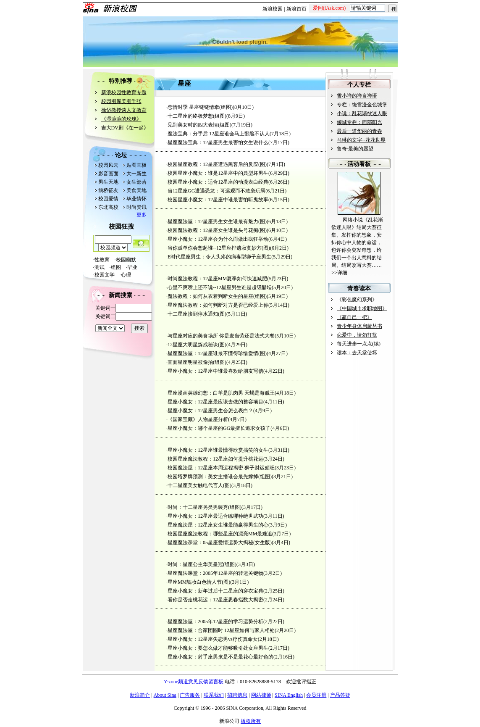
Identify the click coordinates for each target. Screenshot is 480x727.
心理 (126, 275)
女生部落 (136, 182)
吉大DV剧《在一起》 (125, 128)
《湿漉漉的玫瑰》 (121, 119)
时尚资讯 (136, 207)
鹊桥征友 (108, 190)
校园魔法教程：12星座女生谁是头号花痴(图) (217, 230)
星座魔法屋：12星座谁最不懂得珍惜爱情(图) (217, 353)
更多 (141, 215)
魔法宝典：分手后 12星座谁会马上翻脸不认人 (219, 134)
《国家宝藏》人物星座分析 (198, 419)
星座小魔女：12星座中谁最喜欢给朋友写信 (215, 371)
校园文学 (107, 275)
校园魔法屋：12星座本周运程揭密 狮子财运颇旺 (221, 468)
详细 (342, 273)
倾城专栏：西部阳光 (359, 122)
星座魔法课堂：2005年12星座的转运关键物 (215, 573)
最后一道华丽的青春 (359, 131)
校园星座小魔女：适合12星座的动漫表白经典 (218, 182)
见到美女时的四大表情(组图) (199, 125)
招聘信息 (237, 695)
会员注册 (316, 695)
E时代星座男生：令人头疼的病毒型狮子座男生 (219, 257)
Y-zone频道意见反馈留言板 (193, 682)
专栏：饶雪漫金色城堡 (362, 105)
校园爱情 (108, 199)
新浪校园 (272, 9)
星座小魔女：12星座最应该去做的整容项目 (215, 402)
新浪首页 (296, 9)
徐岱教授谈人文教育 (124, 110)
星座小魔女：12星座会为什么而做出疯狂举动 (218, 239)
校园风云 (108, 165)
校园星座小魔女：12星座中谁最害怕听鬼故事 (218, 200)
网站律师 (261, 695)
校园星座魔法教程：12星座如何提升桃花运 (215, 459)
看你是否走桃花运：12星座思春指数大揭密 (215, 600)
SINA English (289, 695)
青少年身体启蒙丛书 (359, 326)
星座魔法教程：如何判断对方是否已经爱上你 (218, 305)
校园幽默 (126, 260)
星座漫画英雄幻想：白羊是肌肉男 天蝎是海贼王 (221, 393)
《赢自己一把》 (354, 317)
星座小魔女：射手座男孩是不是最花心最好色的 (220, 657)
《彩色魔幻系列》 (357, 300)
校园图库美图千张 (121, 101)
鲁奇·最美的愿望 (355, 149)
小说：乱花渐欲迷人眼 (362, 113)
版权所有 (251, 721)
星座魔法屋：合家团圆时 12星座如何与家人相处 (221, 630)
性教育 (102, 260)
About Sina (165, 695)
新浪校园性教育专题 (124, 92)
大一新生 (136, 173)
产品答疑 (340, 695)
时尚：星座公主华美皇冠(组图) (202, 564)
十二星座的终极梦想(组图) (197, 116)
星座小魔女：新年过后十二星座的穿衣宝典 (215, 591)
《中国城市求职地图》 (362, 308)
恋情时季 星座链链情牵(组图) (200, 107)
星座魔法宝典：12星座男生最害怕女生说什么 (218, 142)
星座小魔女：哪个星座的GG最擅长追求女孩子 (219, 428)
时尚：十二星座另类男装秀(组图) (204, 507)
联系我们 (214, 695)
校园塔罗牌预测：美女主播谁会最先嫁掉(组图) (220, 476)
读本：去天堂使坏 (357, 353)
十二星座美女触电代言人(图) (199, 485)
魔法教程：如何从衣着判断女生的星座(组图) (217, 296)
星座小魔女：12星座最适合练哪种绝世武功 (215, 516)
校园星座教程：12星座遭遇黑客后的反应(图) (217, 164)
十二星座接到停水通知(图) (197, 314)
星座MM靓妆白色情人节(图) (199, 582)
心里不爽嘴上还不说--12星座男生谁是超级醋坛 (220, 287)
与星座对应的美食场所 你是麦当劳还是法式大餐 (221, 336)
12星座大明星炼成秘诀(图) (197, 345)
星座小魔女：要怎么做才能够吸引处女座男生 (218, 648)
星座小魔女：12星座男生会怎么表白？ (210, 411)
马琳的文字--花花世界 (361, 140)
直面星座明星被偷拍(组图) (197, 362)
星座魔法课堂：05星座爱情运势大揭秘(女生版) (220, 542)
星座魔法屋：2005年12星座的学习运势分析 (215, 621)
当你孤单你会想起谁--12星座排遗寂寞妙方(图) (219, 248)
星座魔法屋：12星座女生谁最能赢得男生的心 (218, 525)
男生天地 (108, 182)
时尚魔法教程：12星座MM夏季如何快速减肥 (217, 279)
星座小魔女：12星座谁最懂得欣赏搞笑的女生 (218, 450)
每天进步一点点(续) (358, 344)
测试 (102, 267)
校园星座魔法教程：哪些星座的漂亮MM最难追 (220, 534)
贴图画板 (136, 165)
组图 (116, 267)
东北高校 (108, 207)
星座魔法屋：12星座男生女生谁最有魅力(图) (217, 221)
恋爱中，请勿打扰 (357, 335)
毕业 (132, 267)
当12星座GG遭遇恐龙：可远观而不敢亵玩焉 (216, 191)
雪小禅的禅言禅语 (357, 96)
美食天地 (136, 190)
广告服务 (190, 695)
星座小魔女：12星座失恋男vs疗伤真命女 (213, 639)
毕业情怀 (136, 199)
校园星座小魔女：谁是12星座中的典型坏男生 (218, 173)
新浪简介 (140, 695)
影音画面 (108, 173)
